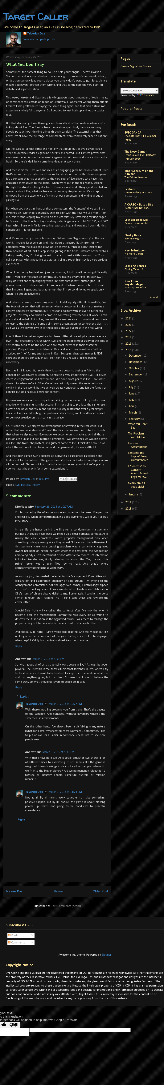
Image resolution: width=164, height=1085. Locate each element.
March (133, 412)
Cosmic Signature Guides (136, 66)
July (131, 387)
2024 (128, 318)
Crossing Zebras (135, 266)
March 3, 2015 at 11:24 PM (65, 792)
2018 (128, 337)
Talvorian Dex (36, 33)
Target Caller (35, 16)
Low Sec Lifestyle (136, 220)
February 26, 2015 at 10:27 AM (54, 506)
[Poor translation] (14, 1025)
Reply (18, 646)
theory (35, 484)
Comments (16, 942)
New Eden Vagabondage (134, 283)
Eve (17, 484)
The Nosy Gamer (136, 151)
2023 (128, 324)
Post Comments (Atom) (66, 906)
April (132, 406)
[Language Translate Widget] (139, 91)
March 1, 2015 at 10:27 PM (65, 704)
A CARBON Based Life (139, 204)
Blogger (106, 954)
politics (25, 484)
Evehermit (132, 189)
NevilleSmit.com (135, 250)
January (134, 494)
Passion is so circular (136, 223)
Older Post (100, 891)
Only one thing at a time (138, 192)
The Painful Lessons (136, 177)
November (136, 362)
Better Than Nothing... (137, 208)
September (136, 374)
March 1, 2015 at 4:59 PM (48, 659)
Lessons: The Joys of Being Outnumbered (138, 456)
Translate (145, 95)
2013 (128, 508)
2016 (128, 343)
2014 (128, 502)
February (134, 419)
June (132, 393)
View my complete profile (39, 39)
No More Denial (134, 254)
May (132, 400)
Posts (13, 935)
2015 (128, 350)
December (135, 355)
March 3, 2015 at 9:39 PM (58, 752)
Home (58, 891)
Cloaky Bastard (134, 235)
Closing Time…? (134, 269)
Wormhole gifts (134, 238)
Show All (154, 297)
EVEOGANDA (133, 132)
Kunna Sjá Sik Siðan (135, 287)
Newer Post (15, 891)
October (134, 368)
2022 (128, 331)
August (133, 381)
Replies (24, 696)
